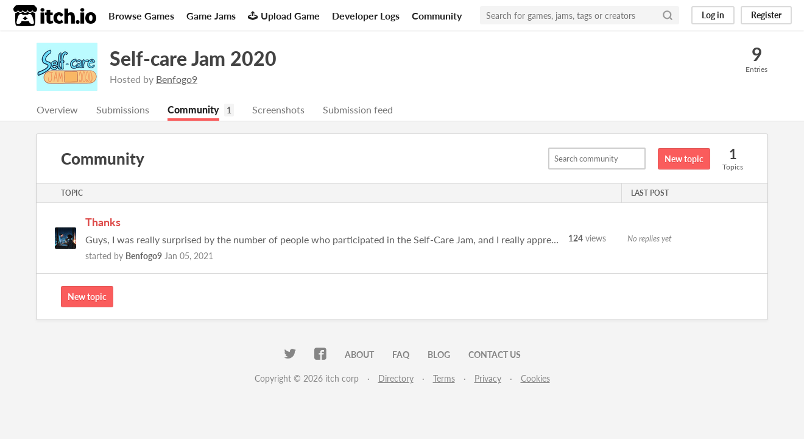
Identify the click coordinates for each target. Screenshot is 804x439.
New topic (684, 159)
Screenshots (278, 109)
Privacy (487, 378)
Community (437, 15)
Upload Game (284, 15)
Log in (713, 15)
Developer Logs (366, 15)
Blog (439, 354)
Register (766, 15)
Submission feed (358, 109)
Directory (396, 378)
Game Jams (211, 15)
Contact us (494, 354)
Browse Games (141, 15)
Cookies (535, 378)
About (359, 354)
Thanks (103, 222)
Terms (444, 378)
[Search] (667, 15)
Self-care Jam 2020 (193, 58)
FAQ (400, 354)
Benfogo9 (176, 79)
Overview (57, 109)
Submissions (122, 109)
